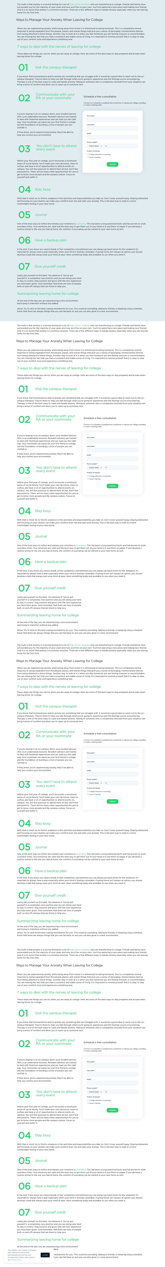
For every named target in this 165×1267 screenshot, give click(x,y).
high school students (80, 4)
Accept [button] (45, 1255)
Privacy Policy (16, 1260)
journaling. (81, 224)
